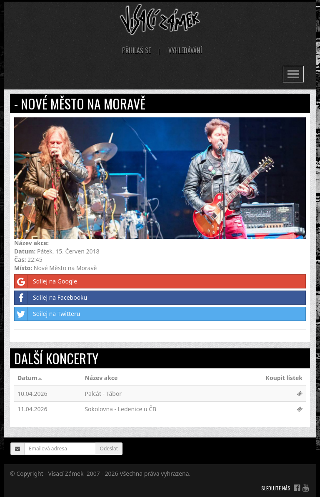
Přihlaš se (136, 50)
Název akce (101, 378)
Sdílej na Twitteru (47, 314)
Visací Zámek (66, 473)
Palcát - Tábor (103, 394)
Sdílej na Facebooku (51, 297)
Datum (30, 378)
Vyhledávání (185, 50)
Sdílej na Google (46, 281)
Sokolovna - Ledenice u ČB (120, 409)
